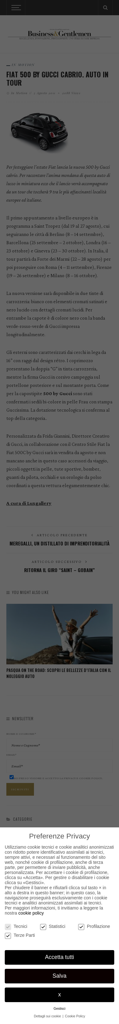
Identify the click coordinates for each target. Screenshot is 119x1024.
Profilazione (94, 926)
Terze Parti (20, 935)
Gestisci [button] (59, 1008)
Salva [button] (60, 976)
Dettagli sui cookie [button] (48, 1016)
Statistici (52, 926)
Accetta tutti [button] (59, 957)
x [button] (59, 994)
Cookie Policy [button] (75, 1016)
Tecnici (16, 926)
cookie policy (31, 913)
